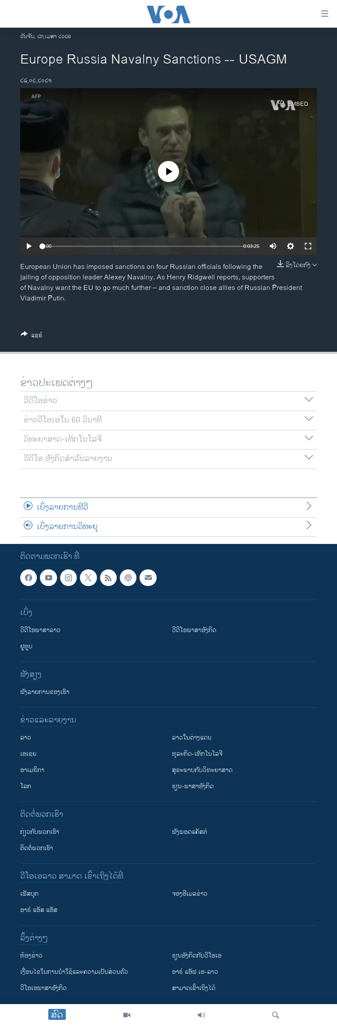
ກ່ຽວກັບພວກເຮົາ (39, 832)
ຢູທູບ (26, 646)
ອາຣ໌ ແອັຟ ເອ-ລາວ (195, 971)
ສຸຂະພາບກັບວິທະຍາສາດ (202, 770)
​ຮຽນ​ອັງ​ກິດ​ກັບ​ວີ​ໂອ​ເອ (197, 955)
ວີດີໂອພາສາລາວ (40, 630)
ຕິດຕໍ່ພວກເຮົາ (36, 848)
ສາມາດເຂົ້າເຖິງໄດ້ (193, 988)
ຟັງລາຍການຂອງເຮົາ (44, 692)
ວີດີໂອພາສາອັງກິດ (194, 630)
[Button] (32, 337)
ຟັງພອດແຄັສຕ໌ (189, 832)
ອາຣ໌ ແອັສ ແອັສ (38, 910)
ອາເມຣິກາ (32, 770)
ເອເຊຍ (28, 753)
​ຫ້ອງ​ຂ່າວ (31, 955)
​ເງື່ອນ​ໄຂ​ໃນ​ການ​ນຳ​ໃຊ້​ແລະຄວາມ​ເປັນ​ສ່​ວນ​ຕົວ (74, 971)
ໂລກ (25, 786)
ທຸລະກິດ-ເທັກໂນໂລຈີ (197, 753)
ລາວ (25, 737)
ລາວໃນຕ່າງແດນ (192, 737)
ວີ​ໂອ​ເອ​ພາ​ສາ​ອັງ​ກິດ (43, 988)
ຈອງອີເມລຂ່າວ (190, 893)
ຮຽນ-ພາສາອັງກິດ (193, 786)
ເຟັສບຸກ (29, 893)
